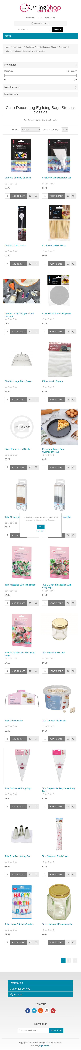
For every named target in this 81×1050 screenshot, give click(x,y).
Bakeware (63, 47)
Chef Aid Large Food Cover (18, 381)
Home (7, 47)
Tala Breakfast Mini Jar (53, 652)
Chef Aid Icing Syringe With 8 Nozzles (19, 314)
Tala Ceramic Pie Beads (54, 720)
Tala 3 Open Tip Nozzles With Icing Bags (56, 586)
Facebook (27, 1010)
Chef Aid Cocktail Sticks (54, 245)
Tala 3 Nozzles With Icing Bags (20, 585)
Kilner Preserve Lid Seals (17, 449)
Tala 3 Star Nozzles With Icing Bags (19, 654)
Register (30, 17)
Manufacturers (11, 87)
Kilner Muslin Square (52, 381)
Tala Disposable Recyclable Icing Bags (58, 789)
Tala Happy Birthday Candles (19, 924)
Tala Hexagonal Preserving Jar (57, 924)
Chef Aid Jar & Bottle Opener (56, 313)
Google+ (53, 1010)
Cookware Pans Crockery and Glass (41, 47)
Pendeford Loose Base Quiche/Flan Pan (53, 450)
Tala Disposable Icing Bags (18, 788)
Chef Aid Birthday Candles (18, 178)
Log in (39, 17)
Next (75, 960)
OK (40, 527)
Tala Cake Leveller (14, 720)
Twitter (34, 1010)
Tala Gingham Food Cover (55, 856)
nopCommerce (44, 1046)
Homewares (18, 47)
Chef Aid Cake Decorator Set (56, 178)
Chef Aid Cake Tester (15, 245)
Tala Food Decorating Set (17, 856)
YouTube (46, 1010)
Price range (10, 64)
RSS (40, 1010)
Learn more (40, 531)
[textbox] (35, 29)
